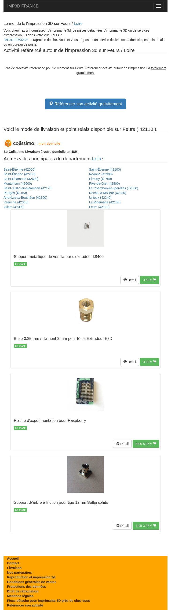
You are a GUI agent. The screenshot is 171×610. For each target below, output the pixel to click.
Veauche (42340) (16, 202)
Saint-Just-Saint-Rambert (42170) (28, 188)
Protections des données (26, 586)
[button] (129, 280)
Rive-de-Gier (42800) (104, 183)
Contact (13, 563)
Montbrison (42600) (18, 183)
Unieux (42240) (100, 197)
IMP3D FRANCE (23, 6)
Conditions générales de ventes (31, 582)
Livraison (14, 568)
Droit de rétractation (22, 591)
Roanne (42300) (101, 174)
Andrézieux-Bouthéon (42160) (25, 197)
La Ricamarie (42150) (105, 202)
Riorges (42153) (15, 193)
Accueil (13, 558)
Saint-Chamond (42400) (21, 179)
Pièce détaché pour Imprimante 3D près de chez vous (48, 601)
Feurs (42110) (99, 207)
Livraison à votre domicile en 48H (40, 152)
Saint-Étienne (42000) (19, 169)
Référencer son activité (25, 605)
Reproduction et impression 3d (31, 577)
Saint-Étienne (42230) (19, 174)
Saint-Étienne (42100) (105, 169)
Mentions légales (20, 596)
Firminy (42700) (100, 179)
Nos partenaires (19, 572)
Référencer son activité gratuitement (85, 103)
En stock (20, 264)
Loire (78, 23)
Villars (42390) (14, 207)
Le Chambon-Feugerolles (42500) (113, 188)
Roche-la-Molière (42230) (107, 193)
